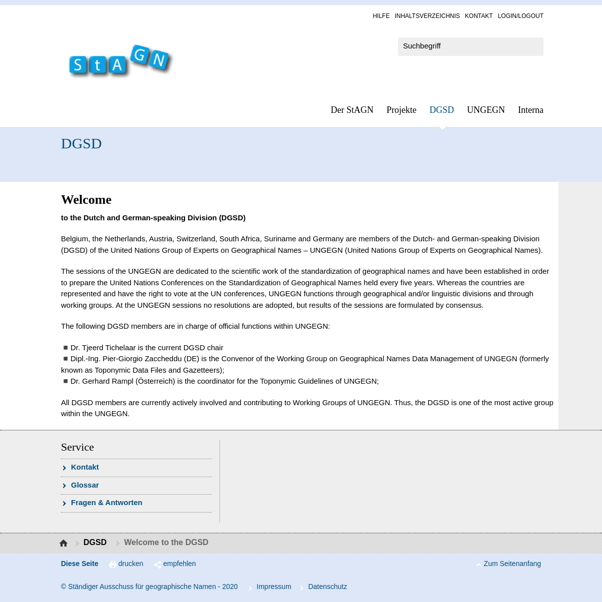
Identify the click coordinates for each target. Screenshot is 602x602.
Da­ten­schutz (327, 587)
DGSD (442, 110)
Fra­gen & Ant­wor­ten (106, 502)
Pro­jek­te (401, 110)
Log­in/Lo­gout (521, 15)
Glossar (85, 485)
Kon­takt (479, 15)
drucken (131, 564)
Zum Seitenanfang (512, 564)
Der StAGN (352, 110)
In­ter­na (531, 110)
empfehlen (180, 564)
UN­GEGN (486, 110)
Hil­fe (381, 15)
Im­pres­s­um (273, 587)
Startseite (64, 544)
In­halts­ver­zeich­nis (427, 15)
